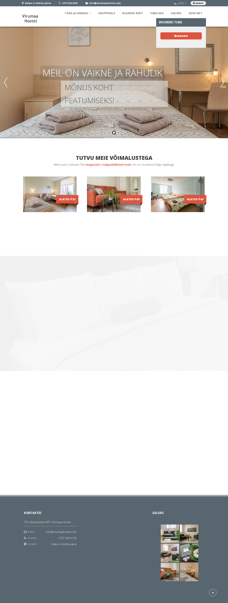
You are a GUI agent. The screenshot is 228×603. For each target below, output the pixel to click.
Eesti (180, 3)
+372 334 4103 (67, 538)
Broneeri (198, 3)
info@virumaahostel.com (61, 532)
